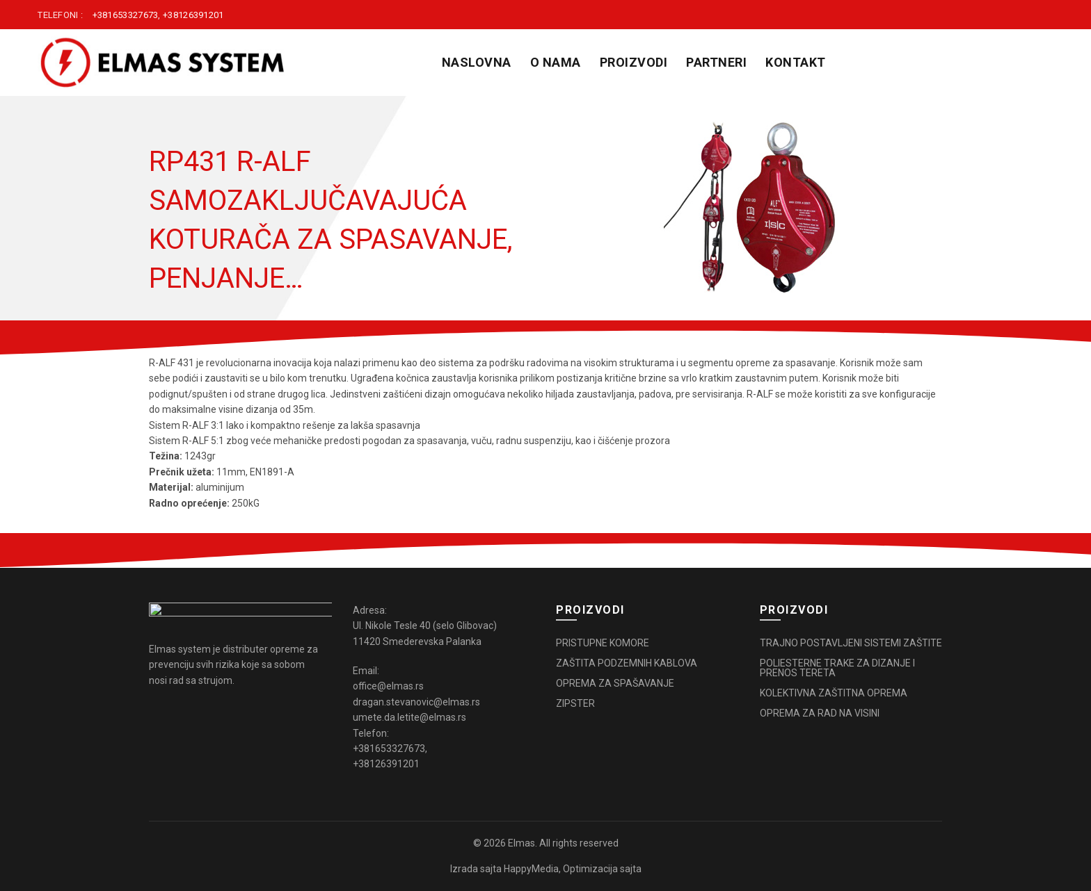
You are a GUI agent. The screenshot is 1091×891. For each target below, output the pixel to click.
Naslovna (476, 62)
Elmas (521, 843)
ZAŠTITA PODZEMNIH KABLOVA (626, 663)
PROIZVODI (634, 62)
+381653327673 (126, 15)
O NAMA (555, 62)
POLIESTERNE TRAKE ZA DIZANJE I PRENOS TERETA (837, 667)
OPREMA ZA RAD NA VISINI (819, 713)
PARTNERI (716, 62)
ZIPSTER (575, 703)
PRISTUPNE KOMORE (602, 642)
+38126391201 (193, 15)
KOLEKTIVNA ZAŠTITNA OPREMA (833, 692)
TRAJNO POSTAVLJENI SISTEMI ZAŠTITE (851, 642)
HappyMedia (531, 868)
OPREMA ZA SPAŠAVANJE (615, 683)
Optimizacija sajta (602, 868)
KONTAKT (795, 62)
